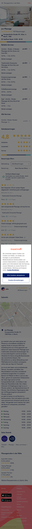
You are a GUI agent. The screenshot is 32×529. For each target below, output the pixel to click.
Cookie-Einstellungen (16, 280)
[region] (16, 264)
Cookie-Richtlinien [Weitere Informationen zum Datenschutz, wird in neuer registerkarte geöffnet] (13, 270)
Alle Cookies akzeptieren (16, 275)
